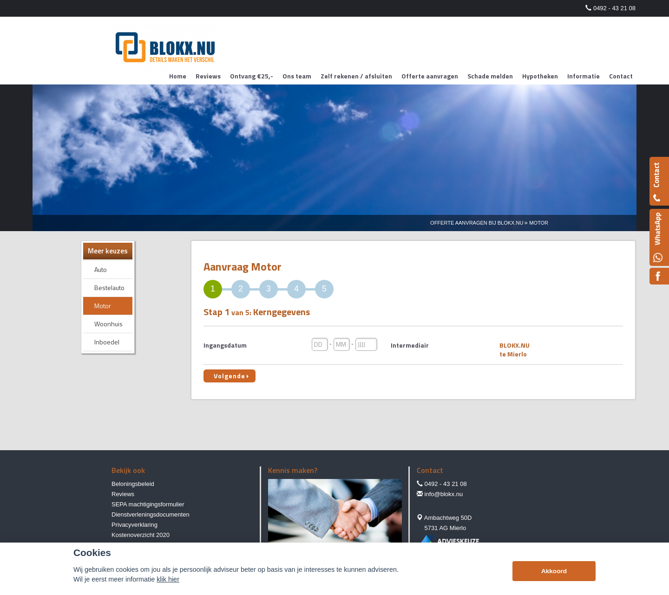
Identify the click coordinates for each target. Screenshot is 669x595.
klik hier (168, 579)
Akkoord (554, 571)
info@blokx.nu (444, 494)
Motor (538, 223)
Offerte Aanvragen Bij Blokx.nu (476, 223)
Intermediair (410, 344)
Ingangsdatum (225, 344)
